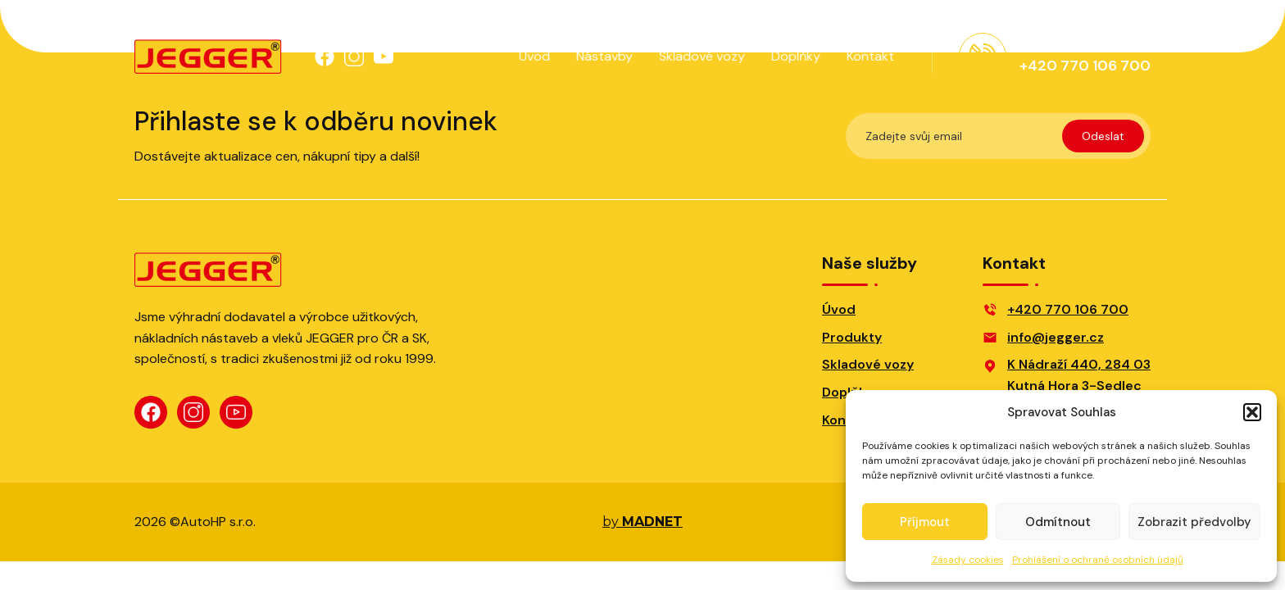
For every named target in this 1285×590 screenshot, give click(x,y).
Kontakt (868, 56)
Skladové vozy (700, 56)
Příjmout (925, 522)
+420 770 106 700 (1067, 309)
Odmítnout (1058, 522)
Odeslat (1103, 136)
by (642, 522)
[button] (1252, 412)
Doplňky (794, 56)
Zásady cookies (968, 559)
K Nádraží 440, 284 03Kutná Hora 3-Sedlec (1079, 375)
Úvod (532, 56)
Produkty (852, 337)
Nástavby (602, 56)
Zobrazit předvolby (1194, 522)
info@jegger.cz (1055, 337)
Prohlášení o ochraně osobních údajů (1097, 559)
